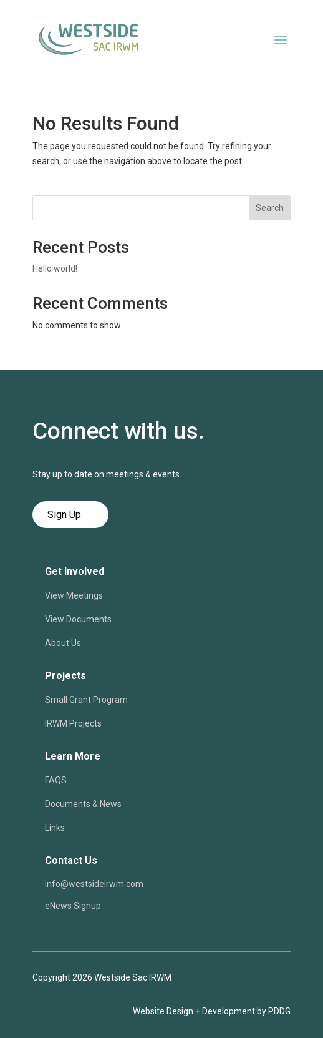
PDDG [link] (279, 1011)
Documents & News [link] (83, 804)
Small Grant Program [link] (86, 700)
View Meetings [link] (74, 595)
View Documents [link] (78, 619)
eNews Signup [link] (73, 906)
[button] (281, 39)
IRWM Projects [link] (73, 723)
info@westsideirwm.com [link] (94, 884)
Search (270, 208)
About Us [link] (63, 643)
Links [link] (55, 828)
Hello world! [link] (54, 268)
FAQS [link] (56, 780)
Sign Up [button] (64, 515)
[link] (88, 56)
